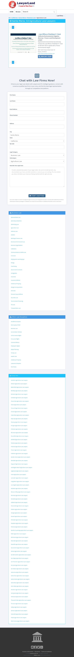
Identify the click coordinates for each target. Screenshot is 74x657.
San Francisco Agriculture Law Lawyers (20, 561)
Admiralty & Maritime (16, 221)
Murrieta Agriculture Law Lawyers (19, 495)
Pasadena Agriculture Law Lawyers (19, 523)
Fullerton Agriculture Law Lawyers (19, 453)
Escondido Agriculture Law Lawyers (19, 436)
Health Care (14, 356)
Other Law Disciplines (19, 317)
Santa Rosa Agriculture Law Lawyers (20, 582)
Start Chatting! (37, 196)
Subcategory (13, 158)
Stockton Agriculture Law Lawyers (19, 589)
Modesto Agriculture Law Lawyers (19, 488)
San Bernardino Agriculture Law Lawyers (21, 554)
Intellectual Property (16, 283)
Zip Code (12, 143)
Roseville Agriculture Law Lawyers (19, 544)
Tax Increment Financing (17, 301)
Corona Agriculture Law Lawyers (19, 411)
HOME (11, 12)
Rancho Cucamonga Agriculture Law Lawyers (22, 530)
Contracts (13, 255)
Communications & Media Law (18, 252)
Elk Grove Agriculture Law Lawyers (19, 432)
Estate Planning (14, 349)
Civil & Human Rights (16, 335)
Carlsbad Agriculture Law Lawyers (19, 397)
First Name (13, 95)
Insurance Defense (15, 280)
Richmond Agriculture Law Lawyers (19, 537)
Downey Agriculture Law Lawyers (19, 422)
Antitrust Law (14, 231)
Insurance (13, 276)
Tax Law (13, 304)
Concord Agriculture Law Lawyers (19, 408)
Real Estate (13, 367)
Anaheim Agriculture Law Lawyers (19, 380)
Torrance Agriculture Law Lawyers (19, 603)
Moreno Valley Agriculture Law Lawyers (20, 492)
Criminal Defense (15, 342)
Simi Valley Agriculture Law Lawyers (19, 586)
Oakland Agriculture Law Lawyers (19, 502)
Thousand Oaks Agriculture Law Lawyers (21, 600)
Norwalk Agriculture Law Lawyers (19, 499)
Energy (12, 262)
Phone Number (14, 115)
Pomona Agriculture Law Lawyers (19, 527)
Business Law (31, 18)
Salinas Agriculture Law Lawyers (19, 551)
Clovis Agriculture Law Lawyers (18, 404)
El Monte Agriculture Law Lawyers (19, 429)
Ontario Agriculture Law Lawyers (19, 509)
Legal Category (14, 152)
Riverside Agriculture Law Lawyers (19, 541)
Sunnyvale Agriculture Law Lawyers (19, 593)
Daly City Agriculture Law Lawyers (19, 418)
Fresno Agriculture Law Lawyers (19, 450)
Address (12, 123)
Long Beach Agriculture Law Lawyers (20, 481)
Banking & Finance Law (16, 238)
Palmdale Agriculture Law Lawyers (19, 520)
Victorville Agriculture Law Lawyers (19, 614)
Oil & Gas (13, 290)
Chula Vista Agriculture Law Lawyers (20, 401)
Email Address (13, 109)
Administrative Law (15, 217)
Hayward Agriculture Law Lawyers (19, 464)
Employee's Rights (15, 346)
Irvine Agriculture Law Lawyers (18, 474)
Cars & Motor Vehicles (16, 332)
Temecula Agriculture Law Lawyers (19, 596)
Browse (18, 12)
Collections (13, 249)
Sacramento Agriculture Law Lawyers (20, 547)
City (11, 131)
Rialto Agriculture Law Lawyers (18, 534)
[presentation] (37, 191)
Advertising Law (15, 224)
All (9, 18)
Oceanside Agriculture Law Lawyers (19, 506)
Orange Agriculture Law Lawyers (19, 513)
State (11, 137)
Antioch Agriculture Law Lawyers (19, 383)
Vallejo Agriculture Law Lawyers (18, 607)
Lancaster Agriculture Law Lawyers (19, 478)
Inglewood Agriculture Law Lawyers (19, 471)
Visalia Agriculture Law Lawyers (18, 617)
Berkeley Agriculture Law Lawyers (19, 390)
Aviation (13, 235)
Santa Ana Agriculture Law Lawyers (19, 572)
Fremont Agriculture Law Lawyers (19, 446)
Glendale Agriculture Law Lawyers (19, 460)
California (14, 18)
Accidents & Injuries (16, 321)
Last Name (12, 101)
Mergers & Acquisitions (16, 287)
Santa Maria (22, 18)
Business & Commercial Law (18, 242)
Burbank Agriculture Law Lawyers (19, 394)
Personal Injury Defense (17, 294)
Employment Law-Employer (17, 259)
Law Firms (60, 15)
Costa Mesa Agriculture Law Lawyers (20, 415)
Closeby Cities (14, 375)
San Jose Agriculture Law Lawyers (19, 565)
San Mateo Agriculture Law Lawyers (19, 568)
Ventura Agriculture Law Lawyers (19, 610)
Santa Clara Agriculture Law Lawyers (20, 575)
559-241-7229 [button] (45, 56)
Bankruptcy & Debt (15, 325)
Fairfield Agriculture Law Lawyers (19, 439)
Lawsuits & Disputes (16, 363)
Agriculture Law (15, 228)
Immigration (14, 273)
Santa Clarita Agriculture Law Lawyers (20, 579)
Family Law (13, 353)
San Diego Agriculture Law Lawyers (19, 558)
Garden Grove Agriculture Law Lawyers (20, 457)
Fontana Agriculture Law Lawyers (19, 443)
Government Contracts (16, 269)
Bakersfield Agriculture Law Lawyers (20, 387)
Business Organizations (16, 245)
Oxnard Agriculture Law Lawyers (19, 516)
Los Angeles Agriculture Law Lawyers (20, 485)
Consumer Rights (15, 339)
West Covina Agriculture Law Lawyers (20, 621)
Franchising (14, 266)
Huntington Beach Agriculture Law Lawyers (21, 467)
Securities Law (14, 297)
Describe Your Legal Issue (16, 165)
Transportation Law (16, 308)
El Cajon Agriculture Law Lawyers (19, 425)
